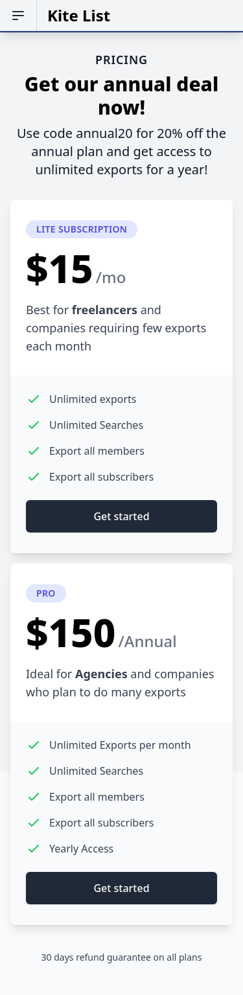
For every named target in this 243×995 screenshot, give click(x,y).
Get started (121, 516)
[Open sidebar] (18, 15)
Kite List (78, 15)
